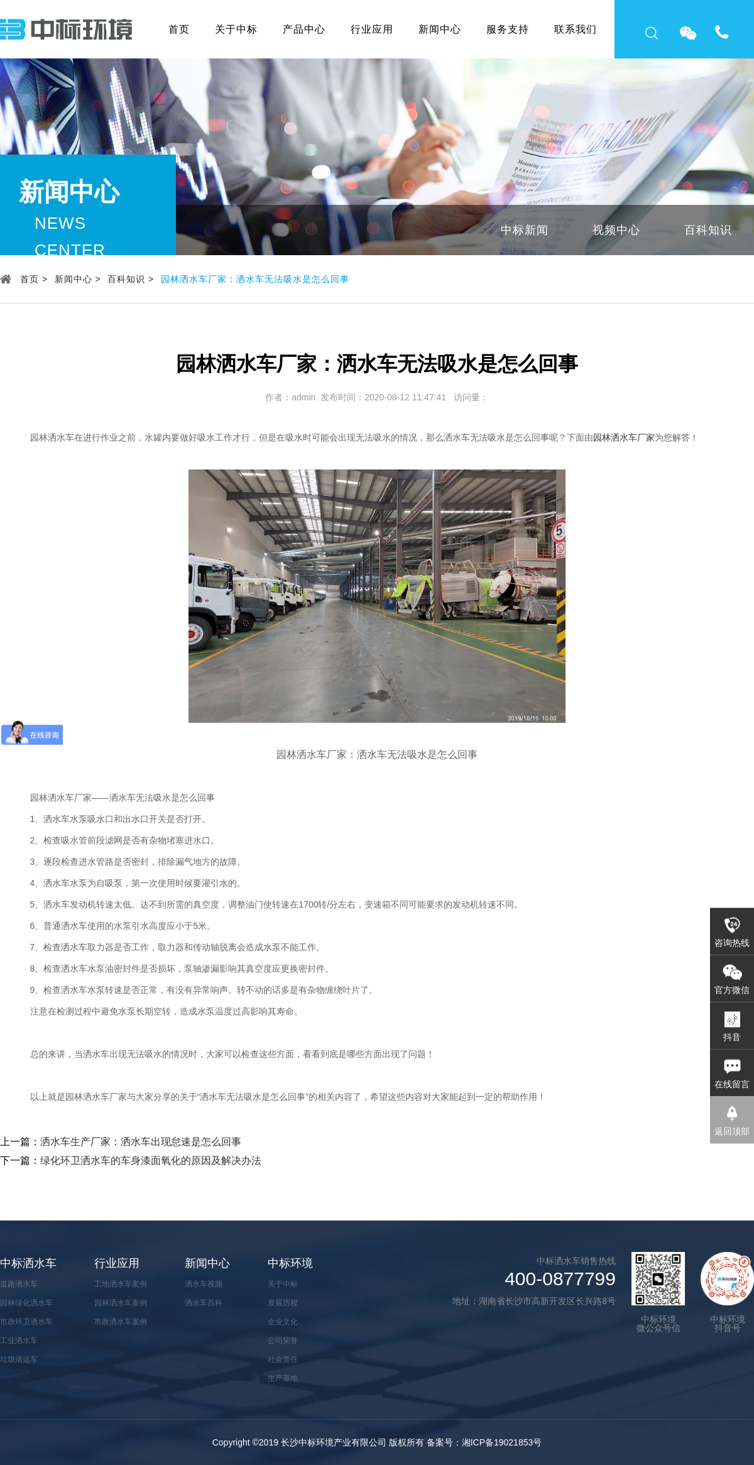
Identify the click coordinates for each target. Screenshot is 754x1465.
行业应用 (372, 29)
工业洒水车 (19, 1340)
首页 (179, 29)
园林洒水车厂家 (624, 437)
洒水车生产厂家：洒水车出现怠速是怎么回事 (140, 1141)
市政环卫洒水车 (26, 1321)
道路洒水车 (19, 1284)
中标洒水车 (28, 1263)
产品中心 (304, 29)
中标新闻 (525, 230)
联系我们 (575, 29)
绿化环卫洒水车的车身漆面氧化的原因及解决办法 (150, 1160)
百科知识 (708, 230)
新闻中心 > (78, 279)
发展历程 (283, 1302)
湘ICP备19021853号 (502, 1442)
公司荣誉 (283, 1340)
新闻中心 (439, 29)
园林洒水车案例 (120, 1302)
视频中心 (616, 230)
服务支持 (507, 29)
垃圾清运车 (19, 1359)
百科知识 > (130, 279)
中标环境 (290, 1263)
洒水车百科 (203, 1302)
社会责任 (283, 1359)
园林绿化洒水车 (26, 1302)
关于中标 (236, 29)
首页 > (34, 279)
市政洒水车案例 (120, 1321)
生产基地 (283, 1378)
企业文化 (283, 1321)
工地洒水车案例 (120, 1284)
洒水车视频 (203, 1284)
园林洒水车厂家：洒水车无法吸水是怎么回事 (255, 279)
